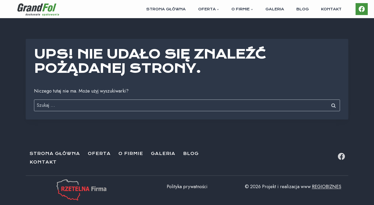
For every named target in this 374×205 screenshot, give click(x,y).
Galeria (274, 9)
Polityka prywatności (187, 186)
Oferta (99, 153)
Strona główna (166, 9)
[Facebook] (362, 9)
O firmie (130, 153)
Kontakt (331, 9)
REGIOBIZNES (326, 186)
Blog (302, 9)
